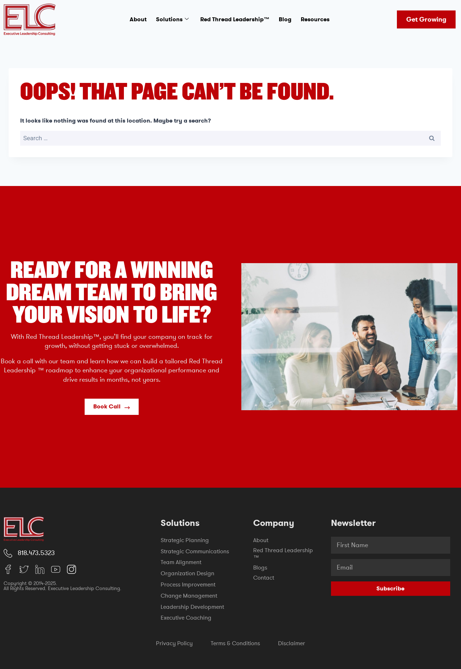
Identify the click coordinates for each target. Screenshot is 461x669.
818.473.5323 (36, 553)
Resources (315, 19)
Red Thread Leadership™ (234, 19)
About (138, 19)
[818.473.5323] (8, 553)
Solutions (172, 19)
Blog (285, 19)
